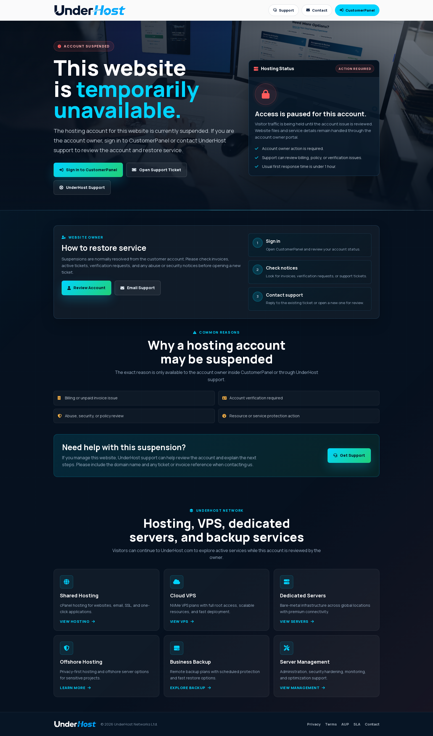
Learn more (75, 687)
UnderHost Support (82, 187)
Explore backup (190, 687)
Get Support (349, 455)
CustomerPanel (357, 10)
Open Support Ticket (156, 169)
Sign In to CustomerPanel (88, 169)
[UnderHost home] (90, 10)
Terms (331, 724)
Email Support (137, 287)
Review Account (86, 287)
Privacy (314, 724)
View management (302, 687)
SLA (356, 724)
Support (283, 10)
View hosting (77, 621)
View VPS (182, 621)
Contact (317, 10)
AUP (345, 724)
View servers (297, 621)
